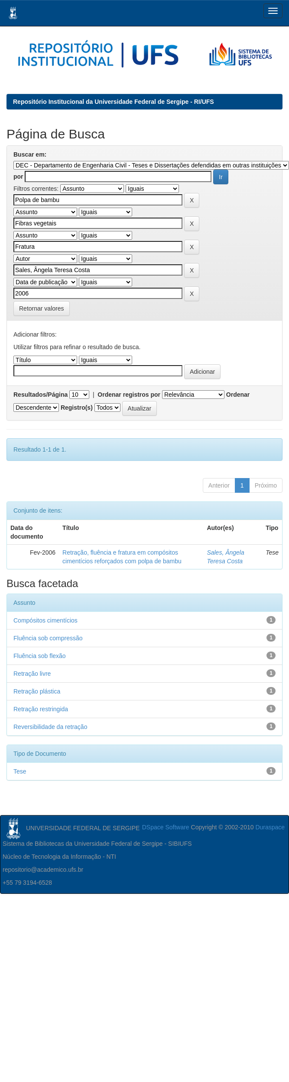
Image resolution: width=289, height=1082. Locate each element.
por (18, 176)
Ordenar (238, 394)
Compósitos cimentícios (45, 620)
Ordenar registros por (128, 394)
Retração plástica (36, 691)
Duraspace (270, 827)
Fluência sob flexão (39, 655)
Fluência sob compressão (48, 638)
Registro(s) (77, 407)
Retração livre (32, 673)
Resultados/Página (40, 394)
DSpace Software (165, 827)
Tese (19, 771)
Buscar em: (29, 154)
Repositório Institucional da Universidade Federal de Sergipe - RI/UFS (113, 101)
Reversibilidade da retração (50, 726)
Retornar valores (41, 308)
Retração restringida (40, 709)
